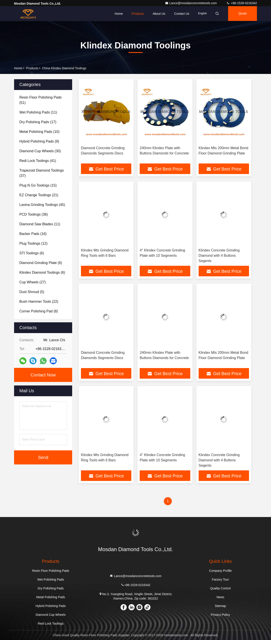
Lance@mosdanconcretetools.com (191, 3)
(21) (38, 195)
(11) (38, 112)
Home (117, 13)
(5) (31, 292)
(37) (41, 173)
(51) (40, 100)
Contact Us (180, 13)
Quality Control (220, 588)
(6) (31, 253)
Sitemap (220, 606)
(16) (33, 234)
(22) (38, 301)
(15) (38, 185)
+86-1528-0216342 (241, 3)
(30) (40, 151)
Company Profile (220, 570)
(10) (39, 132)
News (220, 597)
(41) (37, 161)
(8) (38, 311)
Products (136, 13)
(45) (42, 205)
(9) (39, 141)
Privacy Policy (220, 614)
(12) (33, 243)
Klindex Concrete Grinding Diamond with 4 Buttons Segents (219, 255)
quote (242, 13)
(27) (32, 282)
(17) (37, 122)
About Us (157, 13)
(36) (33, 214)
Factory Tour (220, 579)
